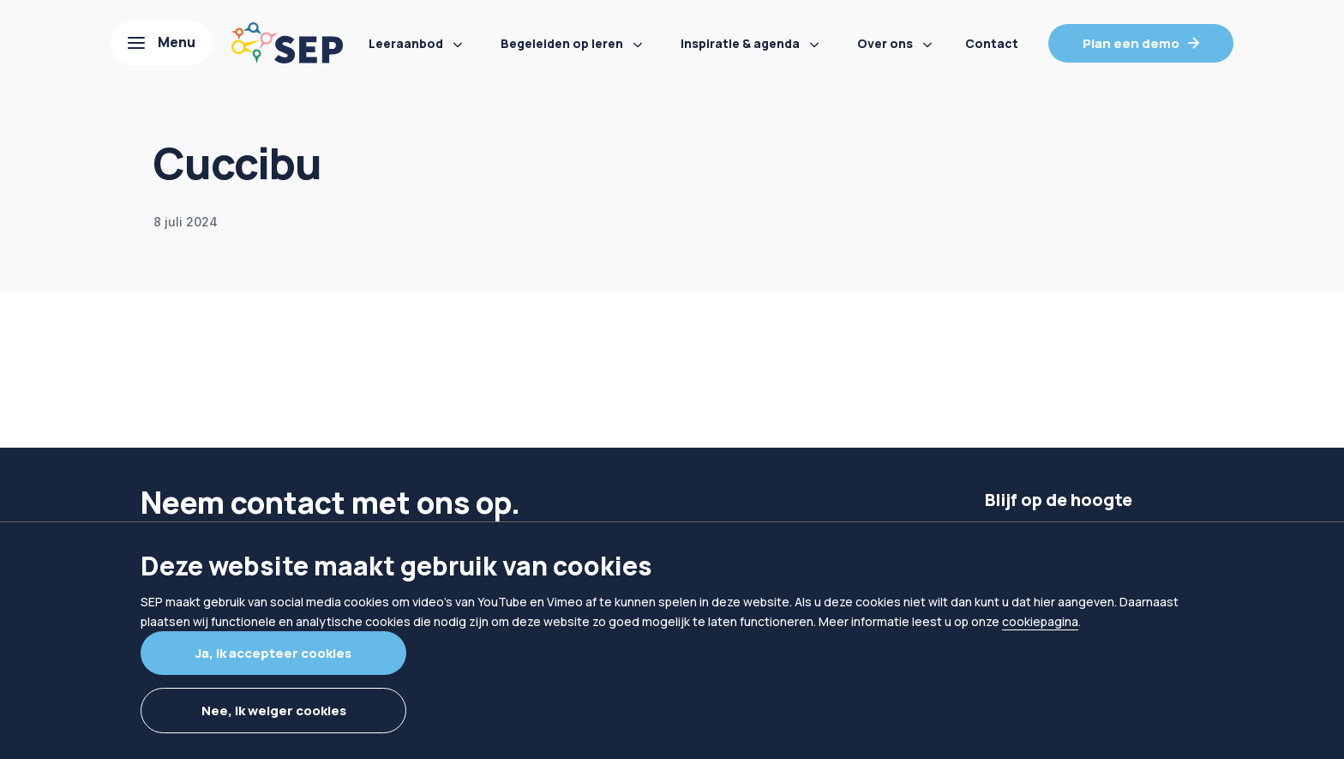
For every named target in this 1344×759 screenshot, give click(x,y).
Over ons (885, 43)
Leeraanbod (406, 43)
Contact (991, 43)
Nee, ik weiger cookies (273, 711)
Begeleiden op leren (562, 43)
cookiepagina (1040, 621)
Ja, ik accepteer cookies (273, 653)
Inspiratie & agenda (740, 43)
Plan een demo (1131, 43)
